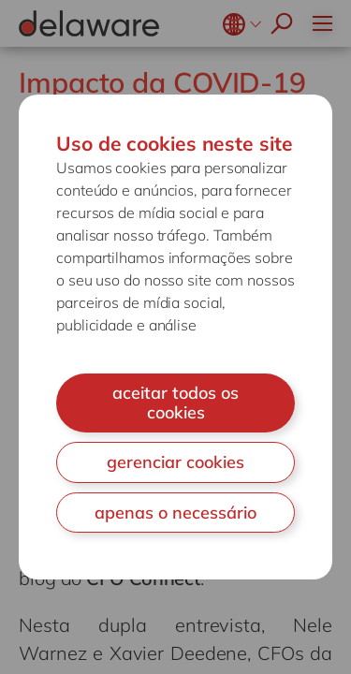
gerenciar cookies (175, 462)
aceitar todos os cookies (175, 403)
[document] (175, 337)
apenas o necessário (175, 512)
